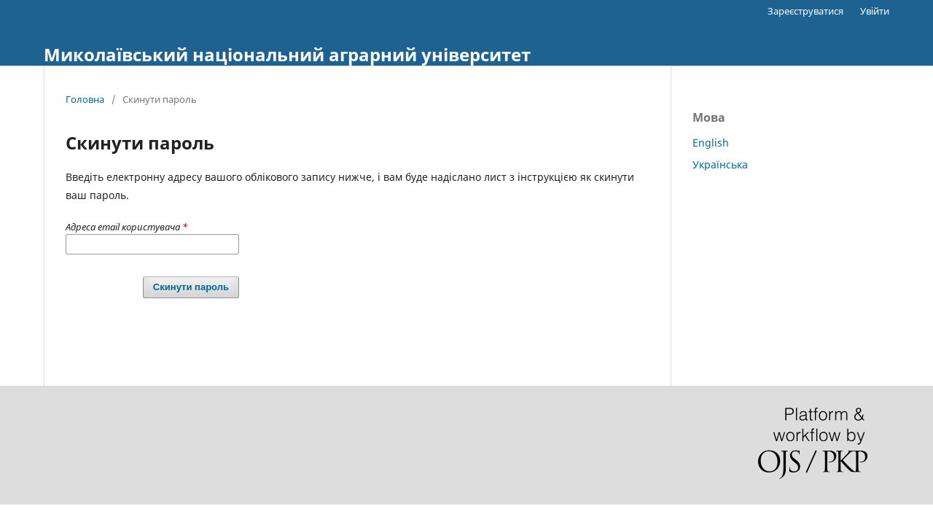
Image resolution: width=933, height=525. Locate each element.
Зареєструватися (805, 11)
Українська (720, 164)
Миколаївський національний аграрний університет (287, 54)
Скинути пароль (191, 286)
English (710, 142)
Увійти (874, 11)
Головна (85, 99)
